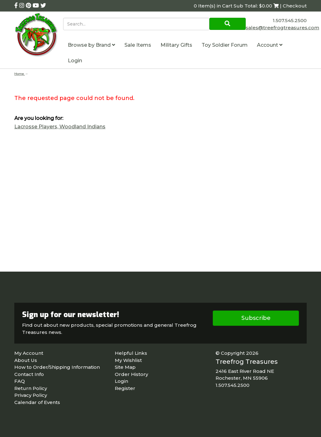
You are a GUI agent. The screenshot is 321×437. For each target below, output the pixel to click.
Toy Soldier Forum (225, 45)
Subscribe (256, 318)
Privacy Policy (30, 395)
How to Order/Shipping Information (57, 367)
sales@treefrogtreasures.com (282, 28)
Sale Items (137, 45)
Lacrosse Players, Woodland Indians (59, 127)
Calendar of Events (37, 402)
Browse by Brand (91, 45)
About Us (25, 360)
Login (75, 61)
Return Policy (30, 388)
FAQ (19, 381)
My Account (28, 353)
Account (269, 45)
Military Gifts (176, 45)
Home (19, 74)
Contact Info (29, 374)
